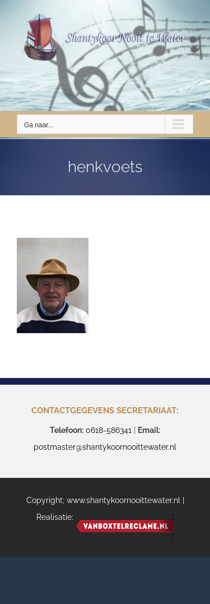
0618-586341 (109, 430)
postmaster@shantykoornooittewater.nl (105, 446)
